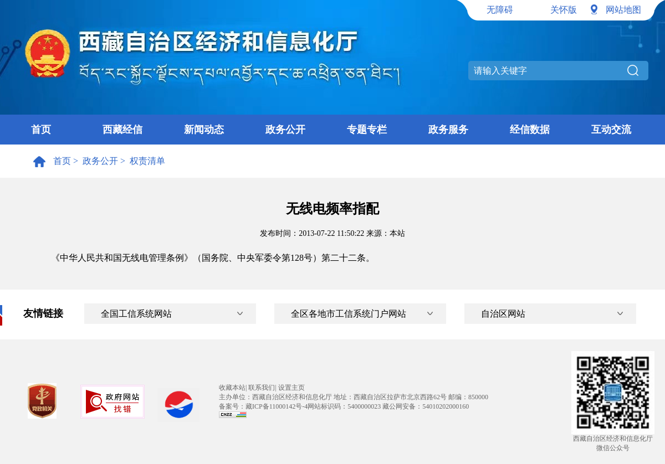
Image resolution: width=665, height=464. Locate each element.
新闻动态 (204, 129)
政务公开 (285, 129)
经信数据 (530, 129)
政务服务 (448, 129)
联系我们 (261, 387)
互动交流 (611, 129)
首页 (41, 129)
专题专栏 (367, 129)
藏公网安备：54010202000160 (425, 406)
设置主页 (291, 387)
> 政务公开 (94, 161)
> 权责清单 (141, 161)
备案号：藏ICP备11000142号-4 (263, 406)
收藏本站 (232, 387)
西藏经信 (122, 129)
